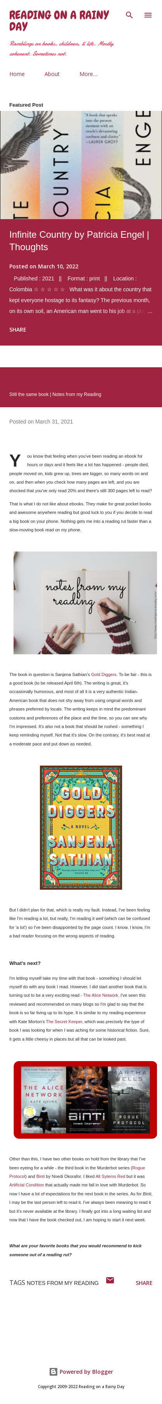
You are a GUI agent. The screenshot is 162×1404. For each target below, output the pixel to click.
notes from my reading (63, 1283)
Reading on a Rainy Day (59, 21)
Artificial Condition (26, 1185)
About (52, 74)
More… (88, 74)
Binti (40, 1176)
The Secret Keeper (64, 1021)
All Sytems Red (110, 1176)
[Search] (129, 14)
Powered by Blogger (81, 1371)
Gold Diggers (103, 674)
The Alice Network (100, 995)
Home (17, 74)
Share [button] (17, 329)
